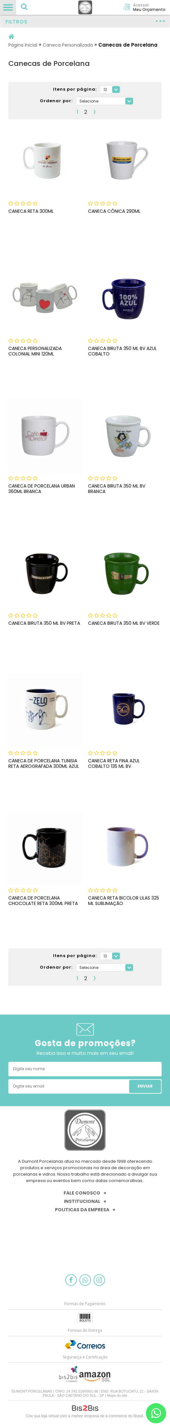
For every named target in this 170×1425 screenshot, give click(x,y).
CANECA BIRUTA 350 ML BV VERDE (124, 623)
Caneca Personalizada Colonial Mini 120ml (35, 351)
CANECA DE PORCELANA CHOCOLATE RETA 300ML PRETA (43, 901)
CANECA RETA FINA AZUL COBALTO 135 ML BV (114, 763)
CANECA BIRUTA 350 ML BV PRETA (44, 623)
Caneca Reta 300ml (31, 211)
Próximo (95, 112)
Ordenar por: (56, 101)
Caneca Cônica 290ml (114, 211)
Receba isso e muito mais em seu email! (85, 1053)
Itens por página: (75, 89)
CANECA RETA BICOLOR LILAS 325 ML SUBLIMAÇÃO (123, 901)
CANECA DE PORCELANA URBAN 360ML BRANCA (41, 489)
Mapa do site (117, 1395)
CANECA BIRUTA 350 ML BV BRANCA (116, 489)
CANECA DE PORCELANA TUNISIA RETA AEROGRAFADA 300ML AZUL (43, 763)
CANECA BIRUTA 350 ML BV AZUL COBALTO (122, 351)
